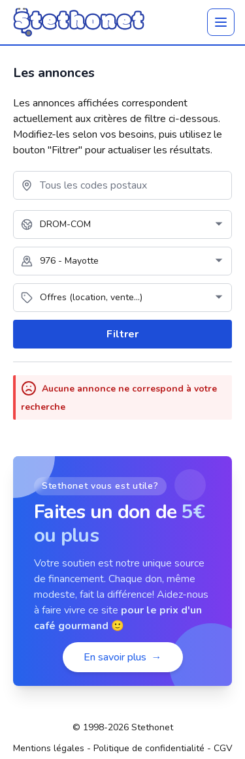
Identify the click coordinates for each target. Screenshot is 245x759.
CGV (223, 748)
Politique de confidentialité (148, 748)
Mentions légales (48, 748)
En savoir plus (123, 657)
